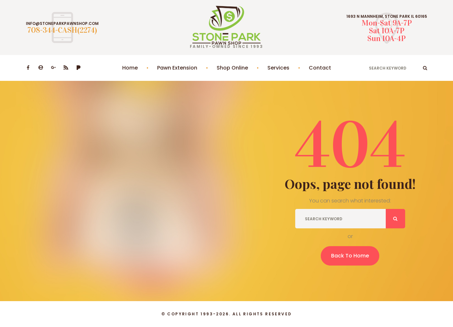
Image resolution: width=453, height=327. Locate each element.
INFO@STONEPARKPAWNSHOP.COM (62, 23)
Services (278, 67)
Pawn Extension (177, 67)
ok (425, 68)
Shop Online (232, 67)
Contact (320, 67)
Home (130, 67)
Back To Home (350, 255)
